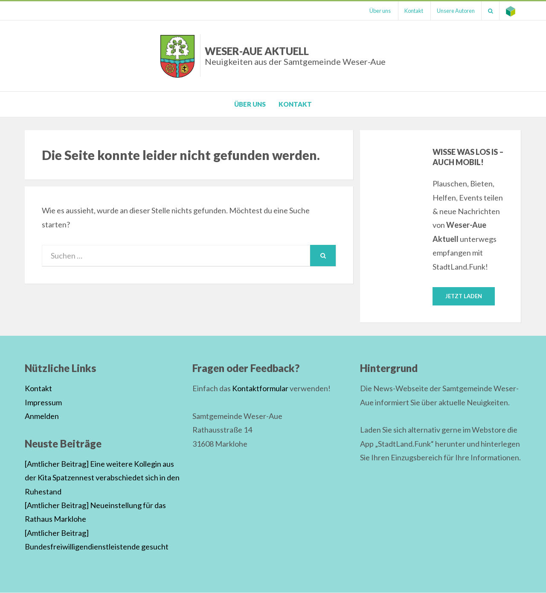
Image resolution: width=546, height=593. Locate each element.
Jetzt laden (463, 296)
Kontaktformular (260, 388)
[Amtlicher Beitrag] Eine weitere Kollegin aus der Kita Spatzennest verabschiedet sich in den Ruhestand (102, 477)
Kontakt (413, 10)
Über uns (378, 10)
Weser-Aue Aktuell (295, 56)
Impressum (43, 402)
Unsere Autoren (455, 10)
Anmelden (42, 416)
